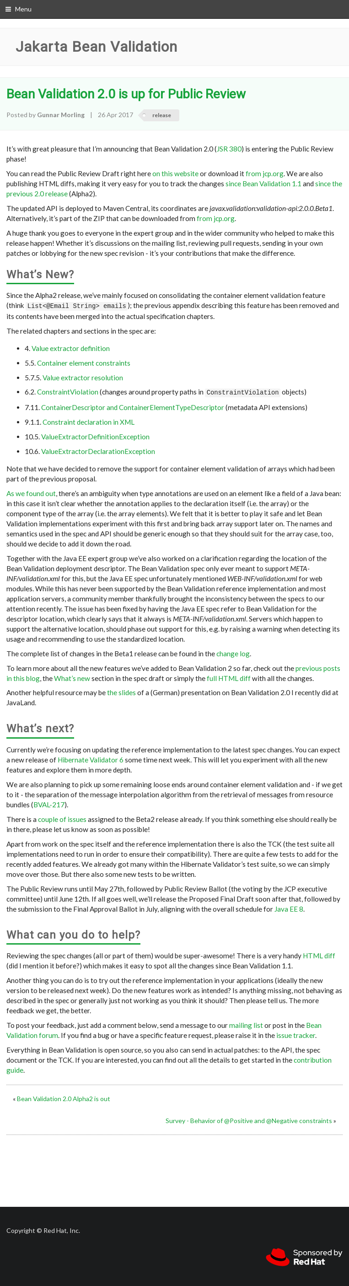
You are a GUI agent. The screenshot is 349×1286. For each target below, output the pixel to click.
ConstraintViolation (67, 391)
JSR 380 (229, 149)
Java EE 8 (288, 907)
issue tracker (295, 1033)
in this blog (23, 676)
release (161, 115)
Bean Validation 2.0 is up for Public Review (126, 94)
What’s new (72, 676)
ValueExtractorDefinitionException (95, 435)
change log (233, 652)
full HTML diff (229, 676)
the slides (121, 690)
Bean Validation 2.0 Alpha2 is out (63, 1097)
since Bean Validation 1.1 (263, 183)
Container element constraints (83, 362)
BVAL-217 (48, 803)
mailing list (246, 1023)
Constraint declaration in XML (88, 420)
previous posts (317, 666)
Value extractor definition (71, 347)
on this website (175, 173)
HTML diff (319, 954)
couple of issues (62, 817)
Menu (18, 9)
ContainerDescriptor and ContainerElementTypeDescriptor (132, 405)
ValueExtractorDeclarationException (98, 449)
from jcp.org (265, 173)
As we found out (31, 491)
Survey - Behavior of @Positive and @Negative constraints (249, 1119)
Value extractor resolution (83, 377)
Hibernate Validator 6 (90, 758)
